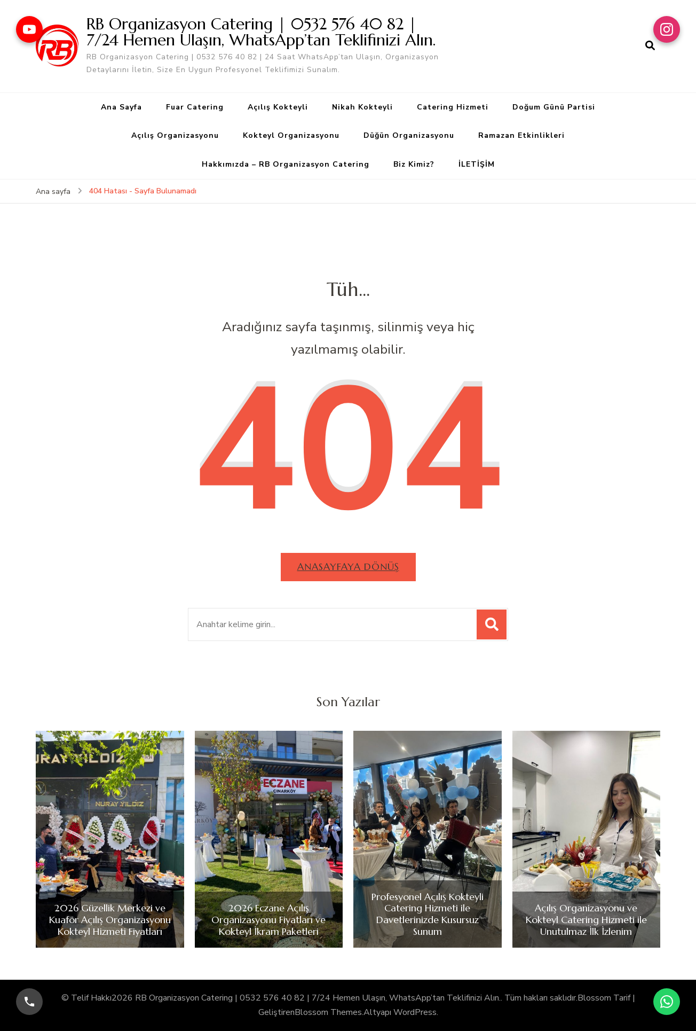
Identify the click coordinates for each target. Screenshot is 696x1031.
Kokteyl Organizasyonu (291, 135)
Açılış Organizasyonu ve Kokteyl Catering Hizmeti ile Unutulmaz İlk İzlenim (586, 919)
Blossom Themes (328, 1012)
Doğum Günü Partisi (553, 107)
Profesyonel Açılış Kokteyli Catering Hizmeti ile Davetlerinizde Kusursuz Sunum (427, 914)
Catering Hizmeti (452, 107)
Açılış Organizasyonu (175, 135)
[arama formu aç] (650, 46)
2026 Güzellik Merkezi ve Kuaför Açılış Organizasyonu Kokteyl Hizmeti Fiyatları (110, 919)
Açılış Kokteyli (278, 107)
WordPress (415, 1012)
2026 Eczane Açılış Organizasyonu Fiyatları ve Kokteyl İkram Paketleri (268, 919)
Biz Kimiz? (413, 164)
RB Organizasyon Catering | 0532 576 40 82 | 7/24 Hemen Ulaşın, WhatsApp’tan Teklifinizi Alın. (261, 32)
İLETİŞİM (476, 164)
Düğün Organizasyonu (408, 135)
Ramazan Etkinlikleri (521, 135)
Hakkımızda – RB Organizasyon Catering (285, 164)
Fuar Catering (195, 107)
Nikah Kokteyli (362, 107)
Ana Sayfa (121, 107)
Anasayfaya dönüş (348, 566)
